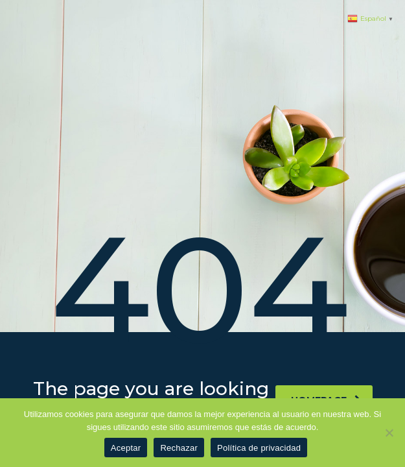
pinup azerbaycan (4, 0)
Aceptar (126, 448)
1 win (1, 0)
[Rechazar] (388, 432)
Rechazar (179, 448)
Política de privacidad (259, 448)
